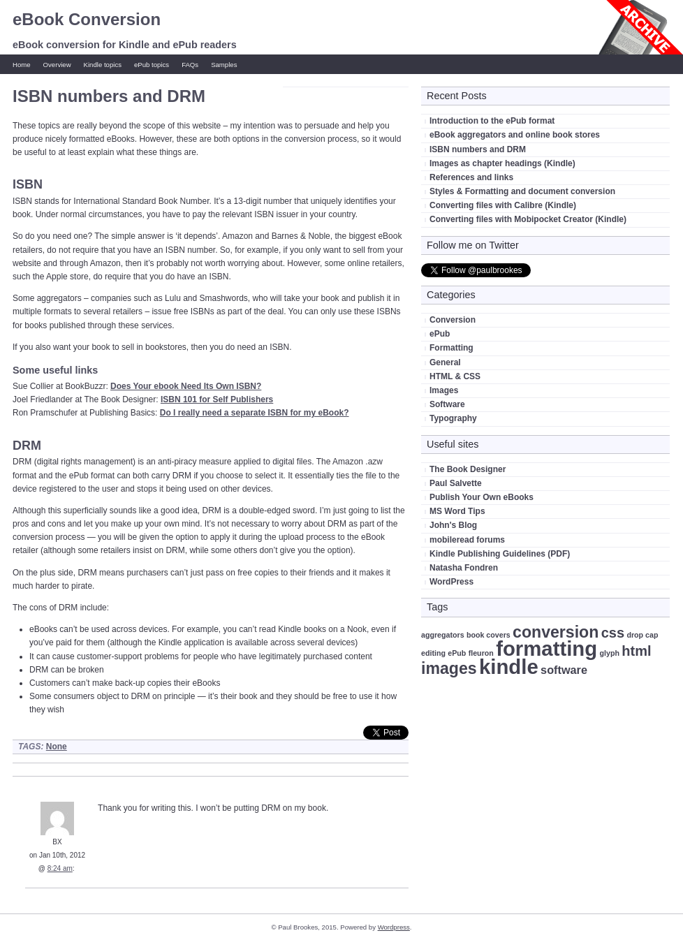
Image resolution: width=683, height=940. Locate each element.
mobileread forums (467, 540)
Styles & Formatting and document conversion (522, 191)
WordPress (451, 582)
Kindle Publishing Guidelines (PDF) (499, 554)
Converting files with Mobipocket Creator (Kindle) (527, 219)
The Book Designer (467, 469)
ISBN (28, 184)
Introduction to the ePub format (492, 121)
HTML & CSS (454, 376)
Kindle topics (103, 64)
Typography (453, 418)
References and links (471, 177)
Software (447, 404)
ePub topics (151, 64)
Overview (57, 64)
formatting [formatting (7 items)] (546, 648)
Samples (224, 64)
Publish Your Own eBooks (481, 497)
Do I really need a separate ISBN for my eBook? (254, 413)
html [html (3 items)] (636, 651)
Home (22, 64)
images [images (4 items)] (449, 668)
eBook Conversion (87, 19)
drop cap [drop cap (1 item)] (642, 635)
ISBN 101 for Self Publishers (217, 399)
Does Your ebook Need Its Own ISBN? (185, 386)
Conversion (452, 320)
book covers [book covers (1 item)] (489, 635)
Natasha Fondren (463, 568)
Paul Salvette (455, 483)
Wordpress (394, 927)
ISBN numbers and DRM (477, 149)
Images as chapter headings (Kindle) (502, 163)
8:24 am (60, 868)
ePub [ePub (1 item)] (457, 653)
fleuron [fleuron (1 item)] (481, 653)
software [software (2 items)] (564, 669)
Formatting (451, 348)
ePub (439, 334)
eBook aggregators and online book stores (514, 135)
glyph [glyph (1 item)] (609, 653)
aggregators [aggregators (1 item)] (442, 635)
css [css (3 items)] (612, 632)
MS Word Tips (457, 511)
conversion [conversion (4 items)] (555, 632)
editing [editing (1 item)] (433, 653)
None (56, 746)
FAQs (190, 64)
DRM (27, 446)
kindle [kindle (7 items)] (508, 666)
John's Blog (453, 525)
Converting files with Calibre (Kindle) (502, 205)
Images (443, 390)
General (445, 362)
